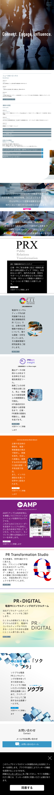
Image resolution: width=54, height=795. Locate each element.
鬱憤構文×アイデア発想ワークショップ (10, 126)
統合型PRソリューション (12, 153)
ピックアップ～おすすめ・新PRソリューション (20, 150)
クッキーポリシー (15, 774)
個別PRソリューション (11, 156)
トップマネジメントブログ (8, 131)
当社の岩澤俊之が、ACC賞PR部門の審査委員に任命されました (15, 83)
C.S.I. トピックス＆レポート (8, 136)
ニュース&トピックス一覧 (8, 99)
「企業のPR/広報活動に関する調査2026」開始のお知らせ (14, 89)
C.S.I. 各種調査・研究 (7, 133)
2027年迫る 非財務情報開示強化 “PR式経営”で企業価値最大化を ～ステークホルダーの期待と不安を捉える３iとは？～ (26, 120)
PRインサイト (6, 128)
